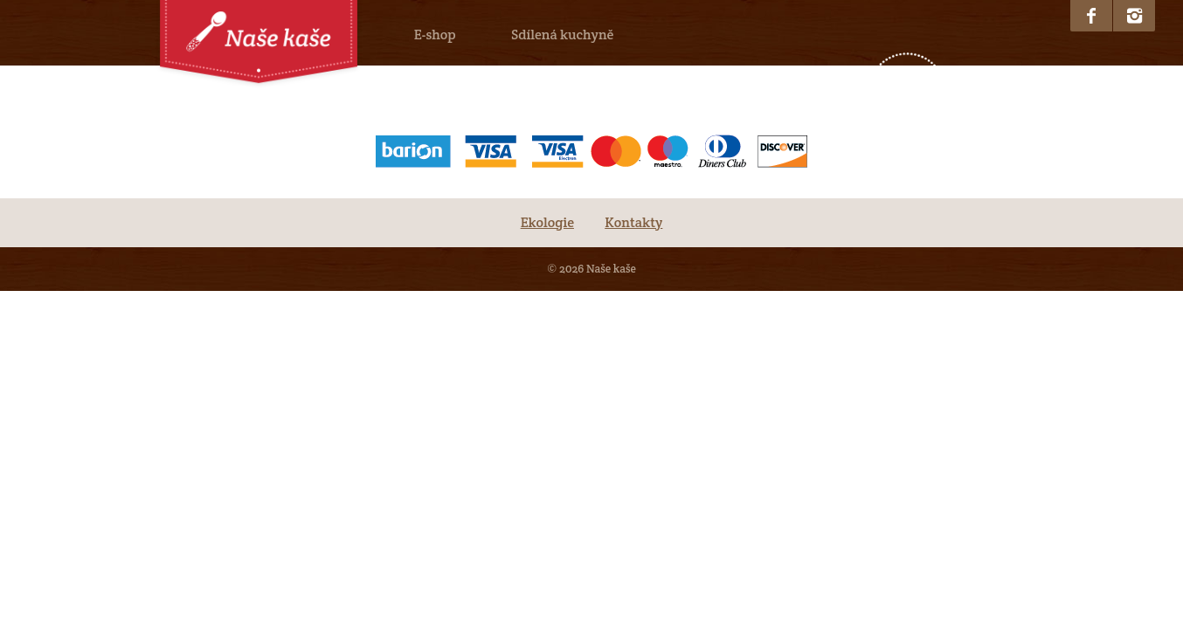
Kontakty (633, 222)
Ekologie (547, 222)
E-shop (435, 34)
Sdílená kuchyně (562, 34)
